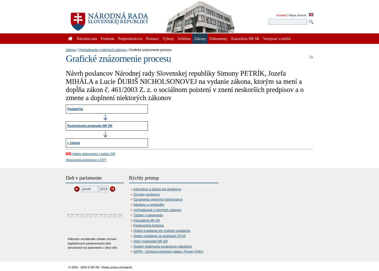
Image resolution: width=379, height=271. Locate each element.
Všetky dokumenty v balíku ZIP (90, 154)
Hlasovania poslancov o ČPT (86, 160)
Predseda (107, 39)
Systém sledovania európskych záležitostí (162, 246)
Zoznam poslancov (146, 194)
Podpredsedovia (130, 39)
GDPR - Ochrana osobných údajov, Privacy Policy (168, 251)
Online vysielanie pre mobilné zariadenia (161, 231)
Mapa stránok (297, 15)
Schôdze (184, 39)
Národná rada (87, 39)
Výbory (168, 39)
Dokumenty (218, 39)
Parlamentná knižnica (148, 225)
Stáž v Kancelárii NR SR (150, 241)
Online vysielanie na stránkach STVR (159, 236)
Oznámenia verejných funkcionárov (158, 199)
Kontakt (281, 15)
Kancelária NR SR (245, 39)
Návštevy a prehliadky (148, 205)
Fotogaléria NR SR (146, 220)
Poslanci (152, 39)
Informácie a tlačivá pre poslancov (157, 189)
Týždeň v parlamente (148, 215)
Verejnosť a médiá (277, 39)
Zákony (71, 50)
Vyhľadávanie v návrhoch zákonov (103, 50)
